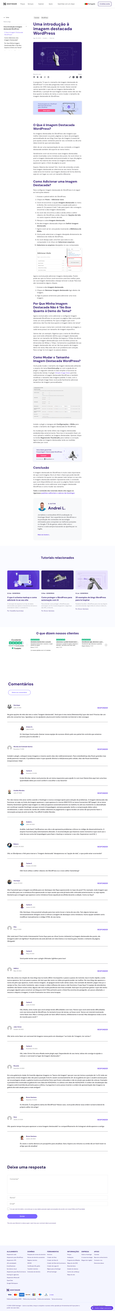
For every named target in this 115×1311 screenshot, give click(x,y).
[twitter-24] (96, 1290)
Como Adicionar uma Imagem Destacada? (11, 39)
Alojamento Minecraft (13, 1277)
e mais (52, 1295)
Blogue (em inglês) (86, 1260)
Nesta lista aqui (90, 778)
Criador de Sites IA (52, 1260)
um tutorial (90, 1012)
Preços (69, 1254)
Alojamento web (11, 1254)
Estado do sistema (72, 1269)
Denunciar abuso (99, 1263)
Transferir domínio (32, 1269)
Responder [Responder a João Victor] (102, 1029)
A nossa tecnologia (86, 1257)
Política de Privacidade (78, 1209)
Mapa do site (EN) (72, 1263)
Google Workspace (12, 1283)
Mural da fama (71, 1266)
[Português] (90, 4)
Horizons (49, 1254)
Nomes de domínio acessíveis (36, 1257)
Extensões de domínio (33, 1272)
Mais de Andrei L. (44, 535)
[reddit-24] (103, 1290)
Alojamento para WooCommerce (16, 1272)
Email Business (11, 1266)
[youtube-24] (100, 1290)
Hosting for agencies (13, 1274)
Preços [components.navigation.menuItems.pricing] (22, 4)
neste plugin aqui (51, 1053)
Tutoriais (36, 17)
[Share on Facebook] (77, 77)
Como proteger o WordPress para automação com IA (56, 598)
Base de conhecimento (100, 1257)
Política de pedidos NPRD (14, 1299)
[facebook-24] (89, 1290)
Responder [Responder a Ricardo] (102, 1068)
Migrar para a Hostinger (54, 1269)
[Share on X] (73, 77)
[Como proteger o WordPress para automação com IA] (57, 579)
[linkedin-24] (85, 1290)
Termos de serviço (57, 1299)
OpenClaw (10, 1280)
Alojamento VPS (11, 1260)
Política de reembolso (44, 1299)
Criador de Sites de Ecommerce (56, 1263)
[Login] (104, 4)
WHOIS (29, 1263)
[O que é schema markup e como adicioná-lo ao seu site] (23, 579)
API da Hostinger (52, 1272)
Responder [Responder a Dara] (102, 1120)
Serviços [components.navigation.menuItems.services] (31, 4)
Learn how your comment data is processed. (43, 1223)
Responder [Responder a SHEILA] (102, 971)
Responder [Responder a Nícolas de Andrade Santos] (102, 749)
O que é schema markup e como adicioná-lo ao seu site (22, 598)
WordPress (45, 17)
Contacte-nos (98, 1260)
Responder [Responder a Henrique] (102, 708)
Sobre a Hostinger (86, 1254)
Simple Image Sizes (62, 373)
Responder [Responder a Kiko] (102, 929)
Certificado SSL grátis (33, 1266)
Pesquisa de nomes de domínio (36, 1254)
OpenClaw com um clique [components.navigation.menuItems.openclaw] (66, 4)
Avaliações (70, 1257)
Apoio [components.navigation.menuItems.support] (52, 4)
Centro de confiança (73, 1272)
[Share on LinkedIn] (81, 77)
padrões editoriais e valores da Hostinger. (58, 493)
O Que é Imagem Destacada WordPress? (13, 33)
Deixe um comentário (19, 692)
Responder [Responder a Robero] (102, 847)
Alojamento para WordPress (15, 1257)
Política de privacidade (29, 1299)
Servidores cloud (12, 1269)
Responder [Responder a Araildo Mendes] (102, 793)
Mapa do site (71, 1274)
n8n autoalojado (11, 1263)
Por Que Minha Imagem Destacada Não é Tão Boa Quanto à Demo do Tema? (13, 45)
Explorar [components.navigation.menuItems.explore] (42, 4)
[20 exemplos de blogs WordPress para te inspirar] (91, 579)
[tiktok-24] (107, 1290)
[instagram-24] (93, 1290)
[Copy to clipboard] (70, 77)
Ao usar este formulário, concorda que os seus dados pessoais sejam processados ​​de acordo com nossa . (47, 1209)
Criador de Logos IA (53, 1266)
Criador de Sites (52, 1257)
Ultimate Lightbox (51, 958)
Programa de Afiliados (73, 1260)
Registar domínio (32, 1260)
